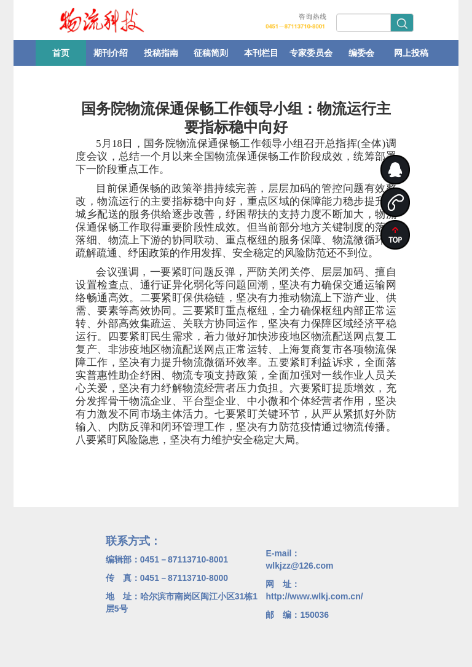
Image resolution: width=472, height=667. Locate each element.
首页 (60, 53)
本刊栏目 (261, 53)
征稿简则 (211, 53)
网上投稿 (411, 53)
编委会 (361, 53)
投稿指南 (161, 53)
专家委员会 (310, 53)
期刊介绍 (110, 53)
